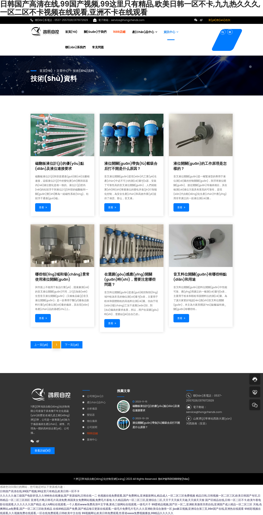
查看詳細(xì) (43, 450)
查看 (43, 207)
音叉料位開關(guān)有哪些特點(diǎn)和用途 (200, 276)
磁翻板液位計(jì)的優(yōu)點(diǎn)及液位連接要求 (59, 166)
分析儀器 (92, 408)
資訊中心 (169, 32)
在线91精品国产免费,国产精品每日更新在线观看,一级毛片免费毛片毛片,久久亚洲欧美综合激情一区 (112, 508)
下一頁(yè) (72, 344)
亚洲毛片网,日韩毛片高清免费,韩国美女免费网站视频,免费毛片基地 (71, 500)
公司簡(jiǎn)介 (95, 396)
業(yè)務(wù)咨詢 (219, 20)
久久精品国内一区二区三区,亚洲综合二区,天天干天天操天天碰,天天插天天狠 (158, 500)
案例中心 (92, 439)
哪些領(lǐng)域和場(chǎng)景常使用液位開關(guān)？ (62, 276)
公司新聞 (92, 427)
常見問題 (98, 47)
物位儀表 (92, 420)
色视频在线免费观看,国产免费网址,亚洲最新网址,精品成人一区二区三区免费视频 (146, 495)
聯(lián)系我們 (75, 47)
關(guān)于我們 (95, 31)
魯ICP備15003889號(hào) (173, 478)
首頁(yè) (71, 31)
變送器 (91, 414)
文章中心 (63, 70)
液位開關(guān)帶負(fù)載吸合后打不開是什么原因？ (130, 166)
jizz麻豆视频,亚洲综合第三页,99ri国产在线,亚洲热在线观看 (208, 508)
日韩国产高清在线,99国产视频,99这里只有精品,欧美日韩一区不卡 (40, 491)
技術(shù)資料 (85, 70)
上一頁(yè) (41, 344)
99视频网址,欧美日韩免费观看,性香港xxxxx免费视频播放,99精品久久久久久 (128, 513)
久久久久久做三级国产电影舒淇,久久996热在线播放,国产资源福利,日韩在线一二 (48, 495)
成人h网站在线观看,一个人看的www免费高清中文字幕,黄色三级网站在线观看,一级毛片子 (96, 504)
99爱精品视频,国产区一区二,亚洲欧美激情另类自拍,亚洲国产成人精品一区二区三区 (202, 504)
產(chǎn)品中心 (143, 32)
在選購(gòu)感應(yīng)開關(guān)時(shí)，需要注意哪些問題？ (130, 279)
